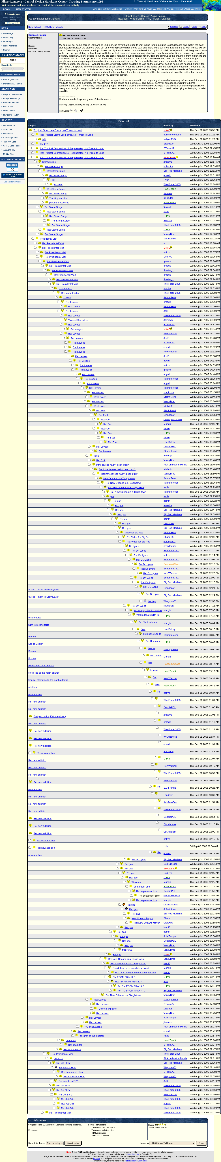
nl (164, 243)
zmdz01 (168, 161)
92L (44, 139)
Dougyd (168, 1008)
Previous (173, 26)
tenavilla (168, 505)
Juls (166, 1081)
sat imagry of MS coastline (148, 610)
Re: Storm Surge (54, 166)
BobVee (168, 193)
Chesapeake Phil (173, 419)
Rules (156, 18)
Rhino (167, 918)
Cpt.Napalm (170, 831)
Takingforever (171, 378)
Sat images (76, 329)
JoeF (166, 311)
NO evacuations (93, 1026)
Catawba (168, 922)
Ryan (166, 179)
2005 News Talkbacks (53, 27)
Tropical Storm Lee (78, 320)
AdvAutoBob (170, 802)
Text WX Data (9, 142)
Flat (202, 26)
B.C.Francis (170, 787)
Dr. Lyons (134, 546)
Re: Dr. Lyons (139, 550)
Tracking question (58, 198)
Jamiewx (168, 320)
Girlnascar (169, 415)
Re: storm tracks (70, 293)
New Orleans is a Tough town (119, 478)
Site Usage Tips (10, 137)
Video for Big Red (134, 532)
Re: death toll (75, 1045)
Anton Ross (170, 297)
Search (6, 50)
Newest (14, 79)
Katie (166, 211)
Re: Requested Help (72, 1072)
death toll (71, 1040)
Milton (139, 9)
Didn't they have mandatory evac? (131, 968)
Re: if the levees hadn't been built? (117, 469)
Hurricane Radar (11, 115)
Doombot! (169, 523)
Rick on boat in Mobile (175, 464)
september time (142, 886)
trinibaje (168, 455)
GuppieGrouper (37, 35)
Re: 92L (58, 184)
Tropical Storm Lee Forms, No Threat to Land (57, 130)
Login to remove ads (12, 182)
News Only (8, 37)
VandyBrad (169, 234)
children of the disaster (92, 1036)
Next (193, 26)
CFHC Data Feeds (12, 145)
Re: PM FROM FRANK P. (128, 981)
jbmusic (168, 1022)
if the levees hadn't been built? (112, 464)
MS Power (127, 950)
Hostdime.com (133, 1154)
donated (96, 1158)
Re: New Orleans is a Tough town (123, 483)
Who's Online (137, 18)
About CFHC (9, 150)
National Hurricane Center (136, 1161)
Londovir (168, 795)
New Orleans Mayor (142, 918)
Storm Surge (49, 162)
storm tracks (65, 288)
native (167, 252)
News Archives (10, 45)
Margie (167, 610)
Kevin (166, 428)
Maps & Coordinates (12, 94)
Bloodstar (169, 143)
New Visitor (23, 9)
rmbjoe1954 (170, 139)
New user (123, 18)
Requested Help (67, 1067)
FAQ (149, 18)
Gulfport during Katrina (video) (50, 716)
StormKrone (170, 396)
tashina (167, 288)
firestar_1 (169, 270)
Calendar (166, 18)
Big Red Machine (173, 170)
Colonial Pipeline (108, 1008)
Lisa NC (168, 256)
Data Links (8, 133)
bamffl (167, 500)
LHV (166, 846)
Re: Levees (72, 302)
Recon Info (8, 106)
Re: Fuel (100, 410)
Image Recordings (11, 98)
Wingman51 (170, 601)
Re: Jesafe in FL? (68, 1081)
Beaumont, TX (171, 550)
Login (6, 9)
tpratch (167, 207)
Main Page (8, 33)
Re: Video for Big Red (138, 537)
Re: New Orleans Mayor (147, 922)
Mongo (167, 424)
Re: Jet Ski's (63, 1063)
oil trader (168, 198)
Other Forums (132, 16)
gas (112, 496)
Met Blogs (8, 41)
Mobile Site (8, 154)
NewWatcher (170, 333)
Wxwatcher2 (170, 736)
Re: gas (117, 501)
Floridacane (170, 824)
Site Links (7, 129)
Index (184, 26)
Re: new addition (37, 701)
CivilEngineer (171, 904)
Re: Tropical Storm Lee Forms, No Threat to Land (66, 134)
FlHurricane (12, 14)
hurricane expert (172, 134)
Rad (166, 981)
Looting (152, 601)
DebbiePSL (170, 446)
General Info (9, 125)
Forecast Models (11, 102)
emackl (167, 175)
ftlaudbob (168, 751)
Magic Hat (169, 392)
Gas (143, 629)
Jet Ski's (58, 1058)
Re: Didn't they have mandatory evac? (135, 972)
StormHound (170, 451)
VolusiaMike (170, 238)
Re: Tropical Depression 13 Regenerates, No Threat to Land (72, 148)
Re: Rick (100, 460)
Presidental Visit (48, 238)
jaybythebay (170, 546)
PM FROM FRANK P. (124, 977)
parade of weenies (59, 202)
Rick (96, 455)
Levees (67, 297)
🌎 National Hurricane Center (13, 176)
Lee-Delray (169, 442)
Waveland (137, 882)
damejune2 (169, 541)
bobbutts (168, 166)
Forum (6, 79)
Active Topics (158, 16)
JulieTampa (170, 936)
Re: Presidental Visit (53, 243)
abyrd (166, 360)
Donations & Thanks (12, 83)
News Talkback (35, 27)
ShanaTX (169, 537)
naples (167, 1103)
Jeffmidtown (170, 909)
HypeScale (6, 65)
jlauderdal (169, 605)
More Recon (9, 110)
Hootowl (168, 220)
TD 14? (44, 143)
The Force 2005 (172, 184)
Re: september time (146, 891)
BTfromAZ (169, 148)
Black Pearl (170, 410)
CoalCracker (170, 864)
